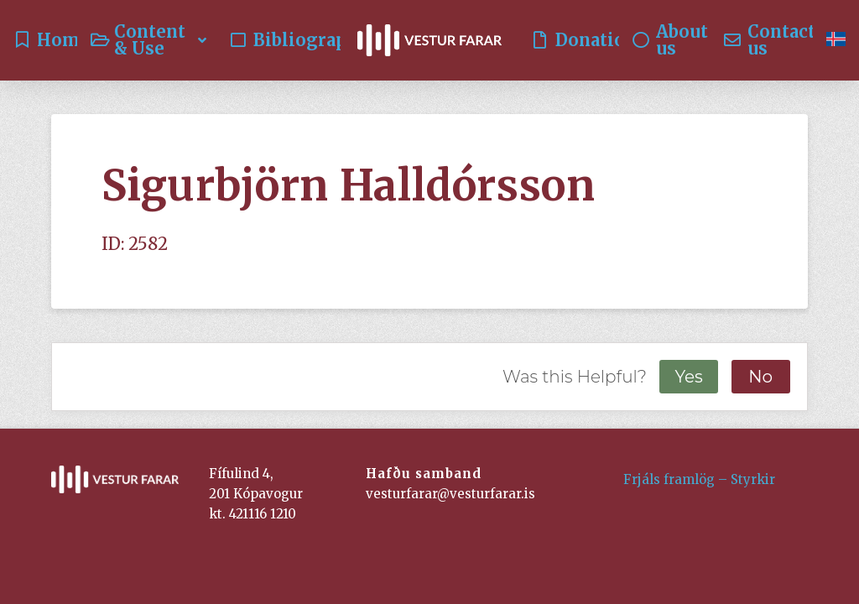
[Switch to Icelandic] (836, 40)
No (760, 377)
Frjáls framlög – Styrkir (699, 479)
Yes (688, 377)
